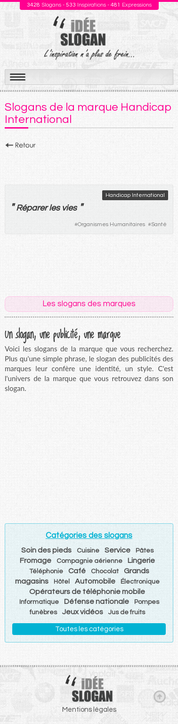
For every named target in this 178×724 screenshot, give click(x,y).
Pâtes (145, 550)
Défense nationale (96, 601)
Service (117, 550)
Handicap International (135, 195)
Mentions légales (89, 709)
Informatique (39, 602)
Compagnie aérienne (89, 561)
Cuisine (88, 550)
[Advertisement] (89, 164)
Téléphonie (46, 571)
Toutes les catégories (89, 629)
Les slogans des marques (89, 304)
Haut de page (160, 696)
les (54, 207)
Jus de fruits (126, 612)
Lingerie (141, 560)
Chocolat (105, 571)
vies (69, 207)
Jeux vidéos (82, 612)
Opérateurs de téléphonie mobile (87, 591)
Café (77, 571)
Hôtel (62, 581)
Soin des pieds (46, 550)
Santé (159, 224)
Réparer (31, 207)
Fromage (35, 560)
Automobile (95, 581)
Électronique (140, 581)
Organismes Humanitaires (111, 224)
